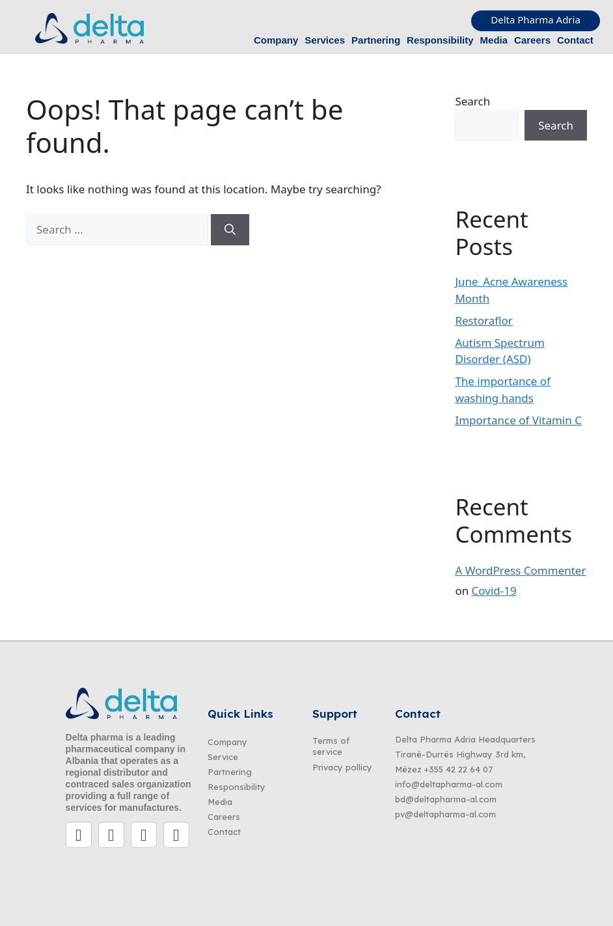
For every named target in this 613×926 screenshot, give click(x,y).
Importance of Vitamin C (518, 420)
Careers (532, 40)
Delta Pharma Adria (535, 19)
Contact (575, 40)
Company (276, 40)
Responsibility (440, 40)
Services (325, 40)
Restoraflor (484, 320)
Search (472, 101)
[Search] (230, 229)
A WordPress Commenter (520, 570)
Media (494, 40)
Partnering (375, 40)
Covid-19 (494, 590)
